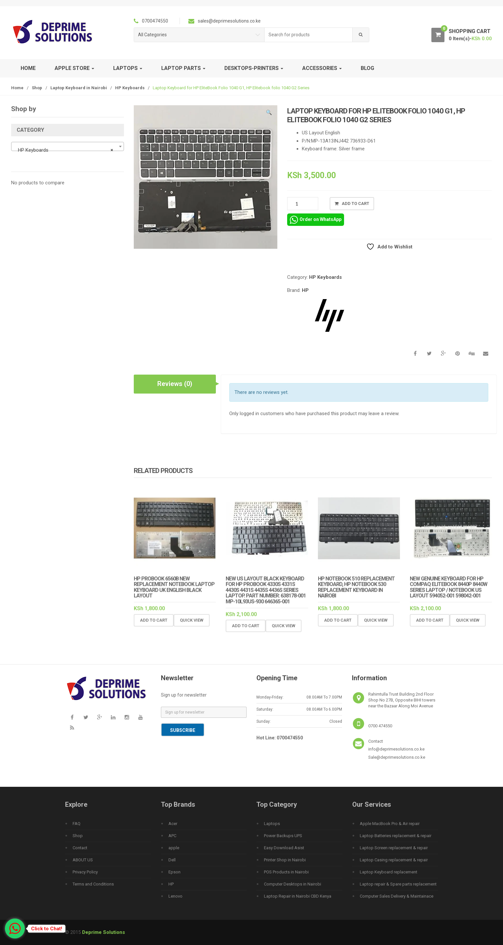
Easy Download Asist (284, 847)
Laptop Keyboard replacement (388, 871)
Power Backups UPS (283, 835)
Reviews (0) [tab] (174, 384)
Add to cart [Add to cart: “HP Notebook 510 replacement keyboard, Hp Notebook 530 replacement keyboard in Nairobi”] (338, 625)
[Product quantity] (302, 203)
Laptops (127, 68)
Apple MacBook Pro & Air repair (390, 823)
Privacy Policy (85, 871)
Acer (172, 823)
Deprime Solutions (103, 932)
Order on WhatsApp (315, 220)
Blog (367, 68)
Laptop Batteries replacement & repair (395, 835)
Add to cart (355, 203)
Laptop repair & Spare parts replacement (398, 884)
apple (173, 847)
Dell (172, 859)
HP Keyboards (130, 87)
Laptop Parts (183, 68)
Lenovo (175, 896)
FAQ (76, 823)
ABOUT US (83, 859)
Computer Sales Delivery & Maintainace (396, 896)
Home (28, 68)
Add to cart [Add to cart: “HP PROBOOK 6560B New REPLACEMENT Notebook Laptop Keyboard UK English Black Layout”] (153, 625)
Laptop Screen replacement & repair (394, 847)
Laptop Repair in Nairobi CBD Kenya (297, 896)
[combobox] (309, 35)
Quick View (191, 625)
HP (305, 290)
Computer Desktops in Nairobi (292, 884)
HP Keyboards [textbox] (65, 150)
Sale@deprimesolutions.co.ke (396, 757)
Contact (80, 847)
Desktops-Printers (253, 68)
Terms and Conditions (93, 884)
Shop (37, 87)
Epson (174, 871)
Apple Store (74, 68)
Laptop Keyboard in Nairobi (78, 87)
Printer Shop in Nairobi (285, 859)
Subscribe (182, 730)
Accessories (322, 68)
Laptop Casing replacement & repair (394, 859)
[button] (269, 113)
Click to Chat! (46, 929)
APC (172, 835)
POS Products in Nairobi (286, 871)
